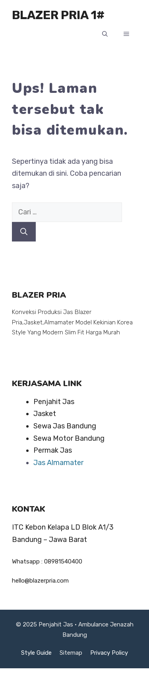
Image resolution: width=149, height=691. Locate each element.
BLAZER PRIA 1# (58, 15)
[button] (105, 34)
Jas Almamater (58, 462)
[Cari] (24, 231)
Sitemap (71, 652)
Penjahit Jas (53, 401)
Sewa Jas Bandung (64, 426)
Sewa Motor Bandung (68, 438)
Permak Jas (52, 450)
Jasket (44, 413)
